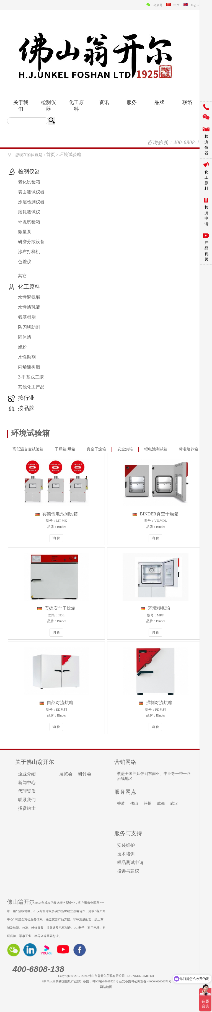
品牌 (159, 102)
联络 (187, 102)
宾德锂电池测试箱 (56, 514)
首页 (50, 154)
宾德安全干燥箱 (56, 608)
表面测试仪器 (31, 192)
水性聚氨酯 (29, 297)
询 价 (56, 538)
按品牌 (26, 408)
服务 (132, 102)
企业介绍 (27, 774)
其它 (22, 275)
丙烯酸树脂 (29, 367)
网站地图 (106, 986)
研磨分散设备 (31, 241)
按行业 (26, 398)
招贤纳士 (27, 808)
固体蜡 (24, 337)
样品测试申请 (130, 862)
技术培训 (126, 854)
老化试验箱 (29, 182)
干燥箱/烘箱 (65, 449)
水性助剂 (27, 357)
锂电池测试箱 (155, 449)
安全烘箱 (125, 449)
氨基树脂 (27, 317)
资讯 (104, 102)
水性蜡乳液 (29, 307)
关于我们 (20, 106)
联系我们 (27, 799)
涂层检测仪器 (31, 201)
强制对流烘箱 (155, 702)
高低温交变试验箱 (27, 449)
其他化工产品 (31, 387)
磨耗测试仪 (29, 211)
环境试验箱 (29, 221)
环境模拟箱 (155, 608)
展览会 (66, 774)
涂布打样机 (29, 251)
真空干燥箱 (96, 449)
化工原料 (76, 106)
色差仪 (24, 261)
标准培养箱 (188, 449)
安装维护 (126, 845)
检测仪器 (48, 106)
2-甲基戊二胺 (31, 377)
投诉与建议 (128, 871)
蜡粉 (22, 347)
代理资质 (27, 791)
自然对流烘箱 (56, 702)
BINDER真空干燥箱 (156, 514)
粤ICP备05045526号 (105, 981)
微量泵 (24, 231)
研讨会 (84, 774)
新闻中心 (27, 782)
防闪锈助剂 (29, 327)
